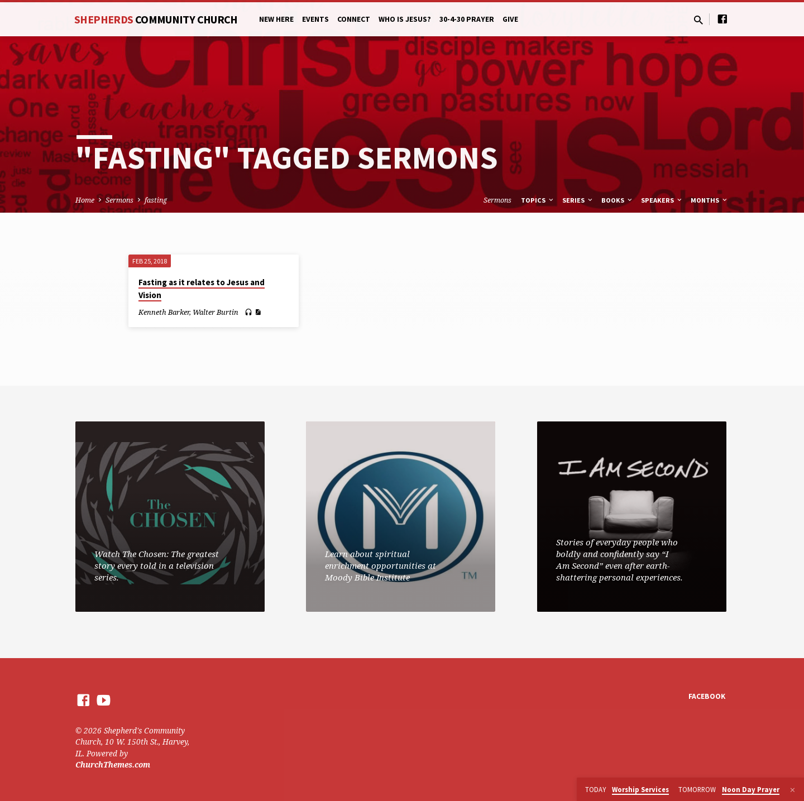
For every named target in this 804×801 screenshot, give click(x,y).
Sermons (119, 200)
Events (315, 19)
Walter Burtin (215, 312)
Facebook (706, 696)
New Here (276, 19)
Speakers (662, 200)
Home (84, 200)
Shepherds (156, 19)
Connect (353, 19)
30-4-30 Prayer (466, 19)
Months (710, 200)
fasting (156, 200)
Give (510, 19)
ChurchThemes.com (112, 764)
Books (617, 200)
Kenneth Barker (163, 312)
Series (578, 200)
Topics (538, 200)
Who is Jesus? (405, 19)
